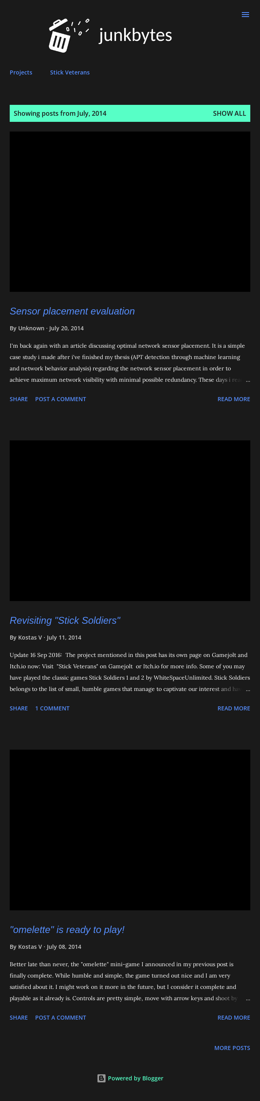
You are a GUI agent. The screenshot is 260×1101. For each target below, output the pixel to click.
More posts (232, 1048)
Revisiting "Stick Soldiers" (65, 620)
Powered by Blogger (130, 1078)
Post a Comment (60, 399)
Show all (229, 113)
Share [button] (19, 399)
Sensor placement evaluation (72, 311)
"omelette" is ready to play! (67, 929)
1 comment (52, 708)
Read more (234, 399)
